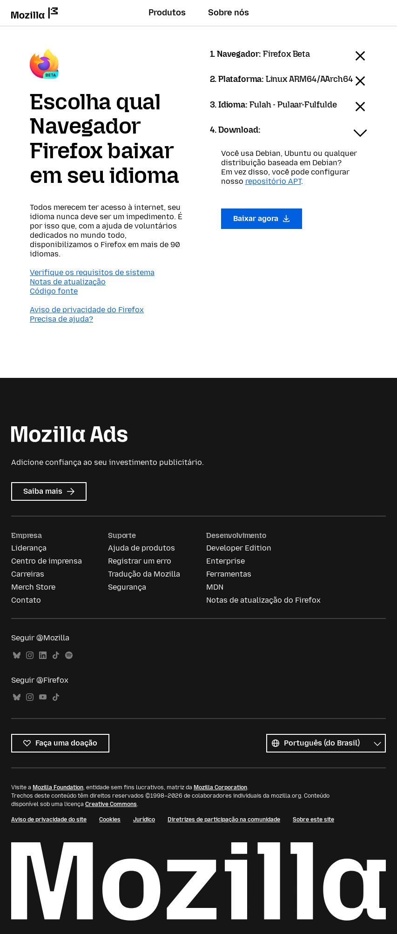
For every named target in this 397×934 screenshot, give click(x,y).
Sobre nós (228, 12)
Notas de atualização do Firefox (263, 600)
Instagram (29, 655)
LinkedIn (42, 655)
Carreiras (27, 574)
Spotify (68, 655)
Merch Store (33, 587)
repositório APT (273, 181)
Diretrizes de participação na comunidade (224, 819)
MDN (214, 587)
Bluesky (16, 655)
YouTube (42, 697)
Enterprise (225, 561)
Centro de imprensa (46, 561)
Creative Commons (111, 804)
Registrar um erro (139, 561)
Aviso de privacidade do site (49, 819)
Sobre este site (313, 819)
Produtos (167, 12)
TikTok (55, 655)
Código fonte (54, 291)
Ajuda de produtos (141, 548)
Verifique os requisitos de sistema (92, 272)
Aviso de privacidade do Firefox (87, 309)
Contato (26, 600)
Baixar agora (261, 218)
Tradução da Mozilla (144, 574)
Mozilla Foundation (58, 787)
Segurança (127, 587)
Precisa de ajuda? (61, 319)
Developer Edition (238, 548)
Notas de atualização (68, 281)
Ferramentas (228, 574)
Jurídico (144, 819)
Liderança (29, 548)
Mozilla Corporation (220, 787)
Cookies (110, 819)
